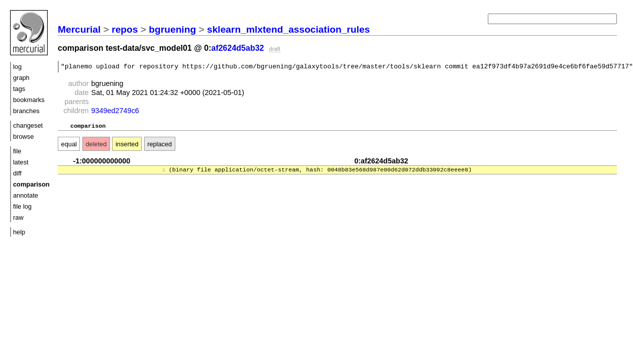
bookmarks (29, 100)
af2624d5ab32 (237, 48)
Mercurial (79, 29)
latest (21, 162)
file (17, 151)
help (19, 232)
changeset (28, 125)
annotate (25, 195)
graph (21, 77)
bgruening (172, 29)
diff (17, 173)
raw (18, 217)
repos (125, 29)
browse (23, 136)
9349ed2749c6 (115, 112)
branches (26, 111)
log (17, 66)
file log (22, 206)
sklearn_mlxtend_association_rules (288, 29)
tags (19, 89)
